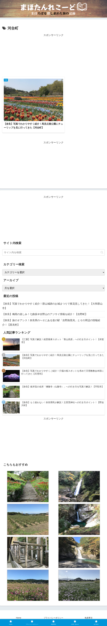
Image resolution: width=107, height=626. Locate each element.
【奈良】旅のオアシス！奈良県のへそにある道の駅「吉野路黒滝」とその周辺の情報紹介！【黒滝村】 (51, 317)
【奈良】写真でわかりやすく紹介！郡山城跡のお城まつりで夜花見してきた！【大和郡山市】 (52, 301)
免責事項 (88, 613)
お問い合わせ (27, 617)
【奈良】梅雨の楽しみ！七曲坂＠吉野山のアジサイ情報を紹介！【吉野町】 (44, 309)
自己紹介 (80, 617)
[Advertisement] (53, 56)
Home (18, 613)
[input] (53, 247)
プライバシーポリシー (53, 613)
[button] (101, 247)
